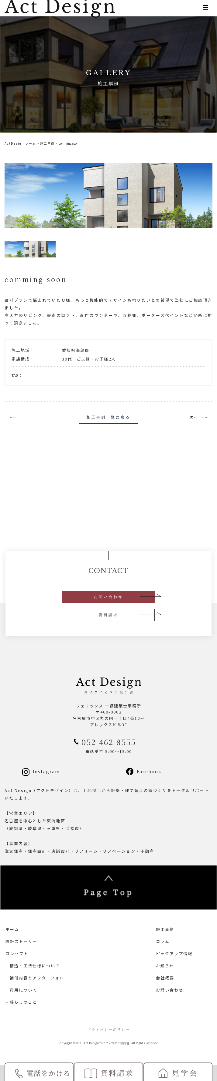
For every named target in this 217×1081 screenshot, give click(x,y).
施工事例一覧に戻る (108, 417)
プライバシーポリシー (108, 1029)
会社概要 (165, 978)
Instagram (46, 771)
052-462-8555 (108, 741)
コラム (163, 941)
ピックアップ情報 (174, 953)
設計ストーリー (21, 941)
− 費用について (21, 990)
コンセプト (16, 953)
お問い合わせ (108, 596)
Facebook (149, 771)
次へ (193, 417)
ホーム (12, 929)
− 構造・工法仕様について (32, 966)
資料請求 (108, 615)
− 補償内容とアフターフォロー (37, 978)
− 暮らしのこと (21, 1002)
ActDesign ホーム (20, 143)
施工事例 (47, 143)
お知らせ (165, 966)
